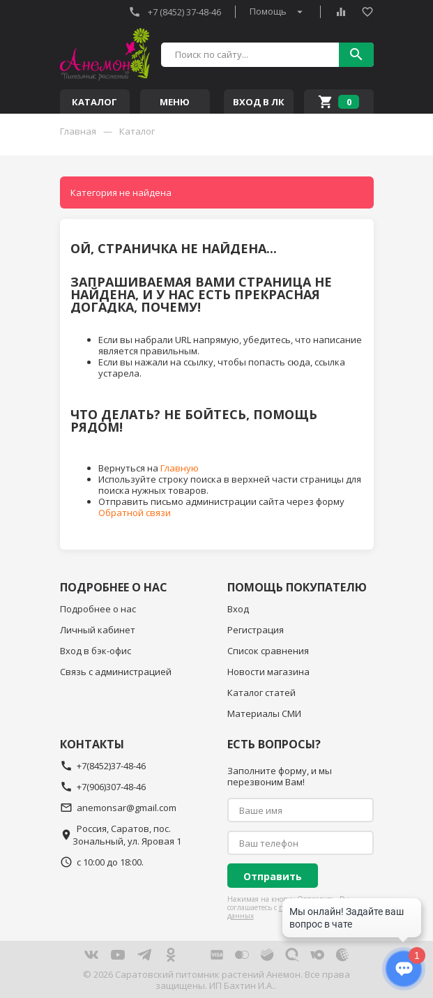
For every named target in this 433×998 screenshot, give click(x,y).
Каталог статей (261, 692)
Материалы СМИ (264, 713)
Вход (238, 609)
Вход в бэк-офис (95, 650)
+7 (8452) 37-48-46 (174, 12)
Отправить (272, 876)
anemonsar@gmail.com (118, 807)
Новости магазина (268, 671)
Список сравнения (268, 650)
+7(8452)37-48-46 (103, 765)
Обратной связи (134, 512)
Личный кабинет (97, 629)
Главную (179, 468)
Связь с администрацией (116, 671)
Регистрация (255, 629)
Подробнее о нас (98, 609)
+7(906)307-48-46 (103, 786)
